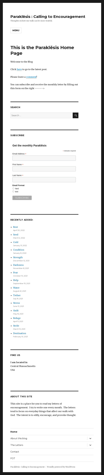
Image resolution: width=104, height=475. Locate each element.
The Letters (16, 445)
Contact (14, 451)
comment (31, 77)
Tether (17, 295)
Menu (16, 30)
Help (15, 280)
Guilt (16, 310)
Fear (15, 272)
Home (13, 432)
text (16, 192)
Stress (16, 303)
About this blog (18, 438)
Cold (15, 242)
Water (16, 287)
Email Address (19, 154)
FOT (12, 458)
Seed (15, 234)
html (17, 189)
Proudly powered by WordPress (61, 467)
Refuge (17, 318)
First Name (17, 164)
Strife (16, 325)
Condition (18, 249)
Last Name (17, 175)
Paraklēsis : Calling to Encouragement (47, 16)
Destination (19, 333)
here (19, 69)
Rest (15, 227)
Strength (18, 257)
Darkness (18, 265)
